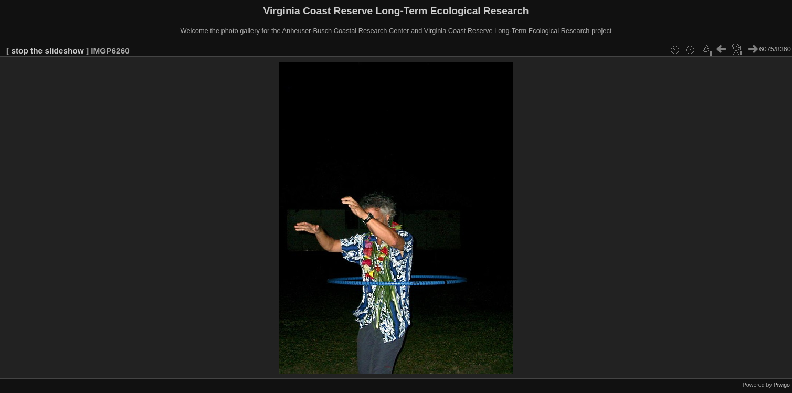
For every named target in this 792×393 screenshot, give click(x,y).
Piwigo (782, 384)
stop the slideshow (47, 50)
